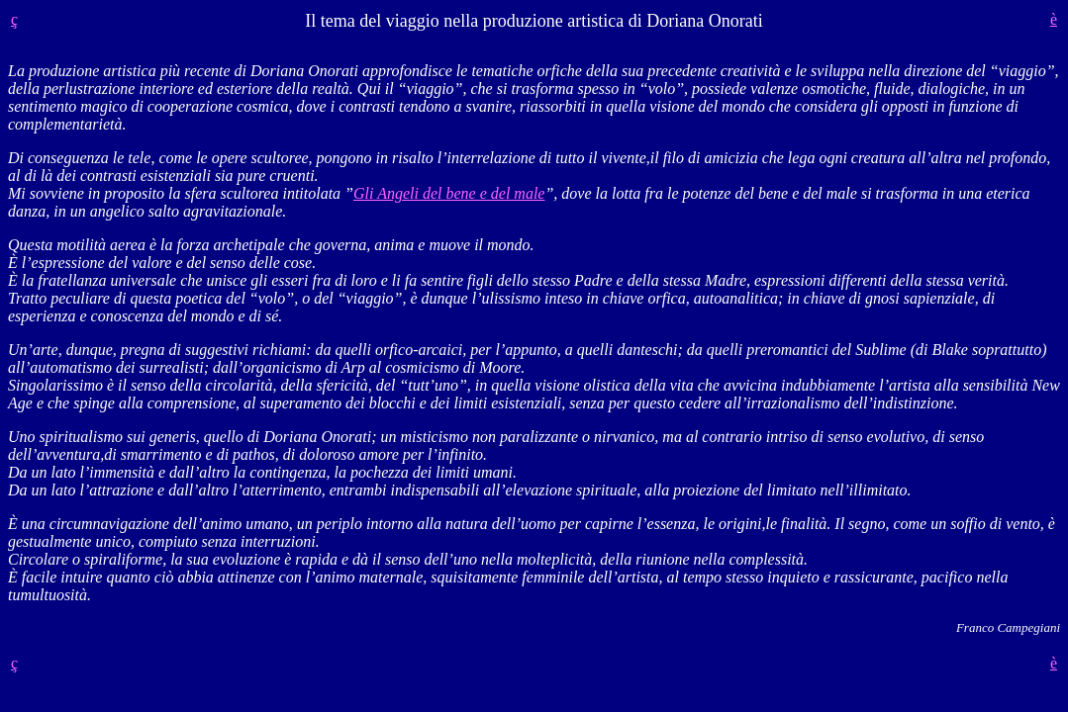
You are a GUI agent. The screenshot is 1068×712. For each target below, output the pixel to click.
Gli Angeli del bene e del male (448, 193)
